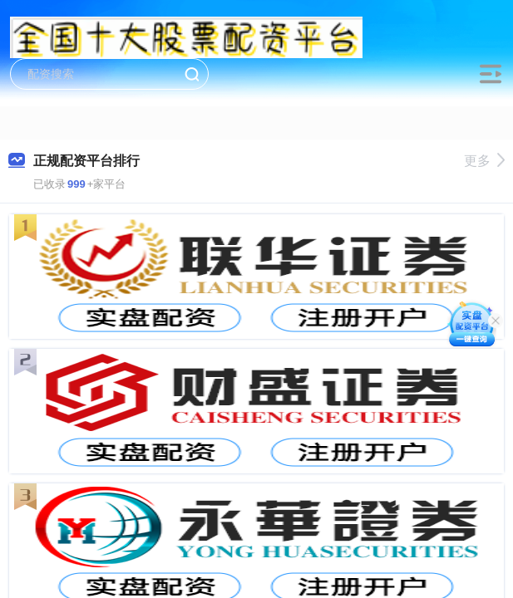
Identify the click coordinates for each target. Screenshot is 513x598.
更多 (484, 161)
